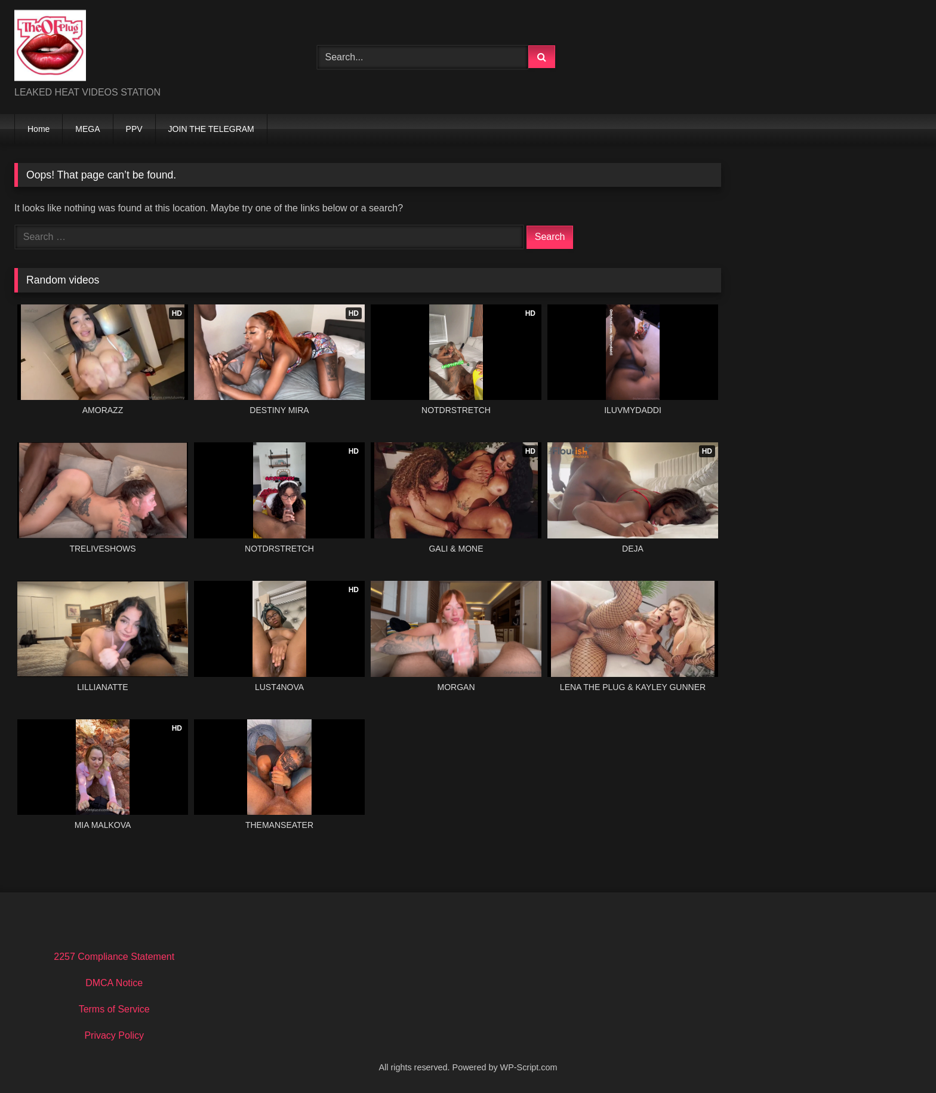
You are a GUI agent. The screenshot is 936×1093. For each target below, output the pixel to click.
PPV (134, 129)
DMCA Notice (114, 983)
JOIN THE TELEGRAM (211, 129)
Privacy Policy (114, 1035)
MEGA (87, 129)
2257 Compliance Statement (114, 957)
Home (38, 129)
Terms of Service (114, 1009)
